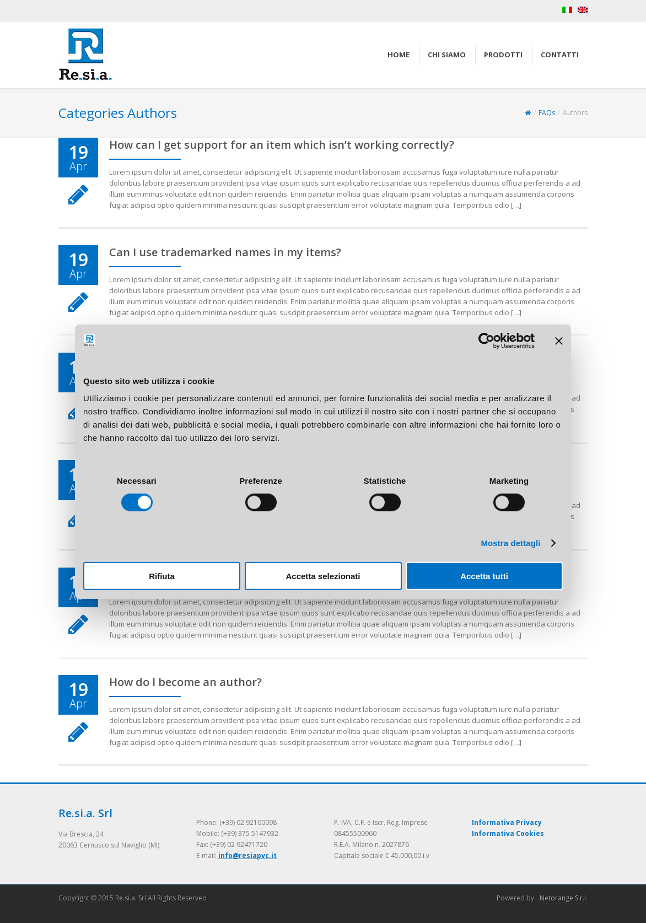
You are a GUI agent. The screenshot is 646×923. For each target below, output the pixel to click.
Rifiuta (162, 576)
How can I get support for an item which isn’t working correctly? (281, 144)
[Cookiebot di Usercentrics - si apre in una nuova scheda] (486, 340)
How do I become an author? (185, 681)
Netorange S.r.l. (564, 898)
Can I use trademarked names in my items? (225, 252)
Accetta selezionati (323, 576)
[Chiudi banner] (559, 340)
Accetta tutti (484, 576)
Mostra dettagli (510, 542)
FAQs (547, 112)
